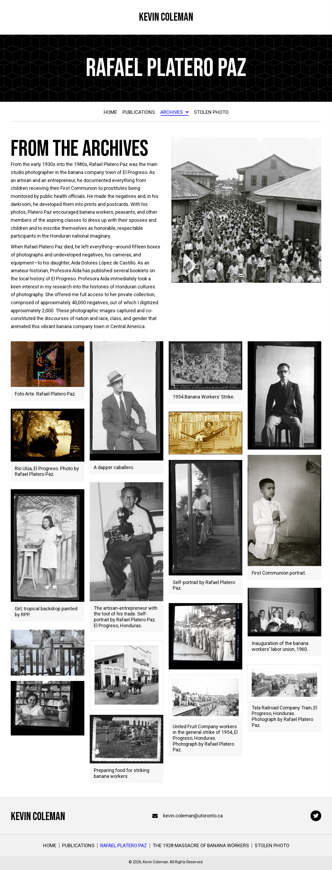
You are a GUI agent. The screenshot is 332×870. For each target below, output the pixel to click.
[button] (316, 815)
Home (49, 845)
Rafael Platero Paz (123, 845)
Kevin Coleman (166, 17)
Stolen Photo (272, 845)
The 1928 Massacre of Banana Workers (201, 845)
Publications (78, 845)
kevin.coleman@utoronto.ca (193, 815)
